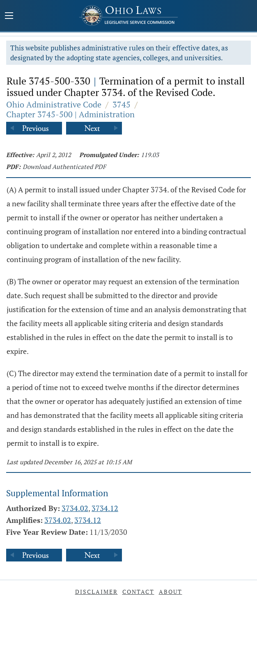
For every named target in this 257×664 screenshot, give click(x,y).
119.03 (150, 155)
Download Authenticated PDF (64, 166)
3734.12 (105, 508)
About (170, 592)
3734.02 (75, 508)
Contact (138, 592)
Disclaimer (96, 592)
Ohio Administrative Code (53, 104)
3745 (121, 104)
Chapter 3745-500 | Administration (70, 114)
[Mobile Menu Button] (9, 16)
